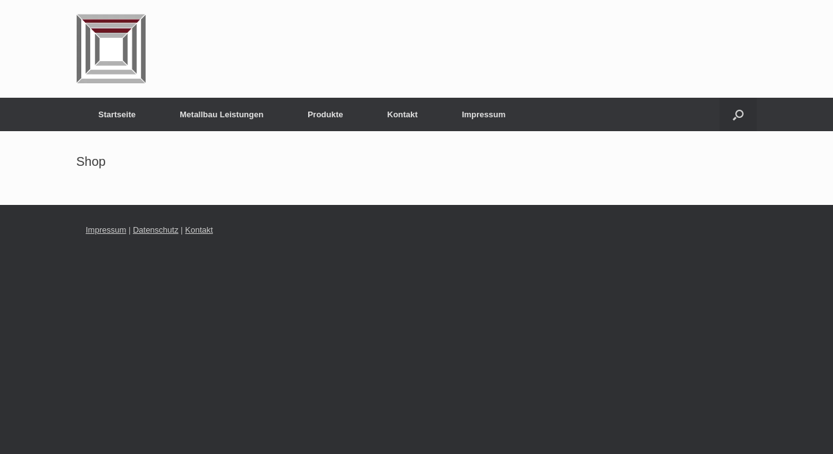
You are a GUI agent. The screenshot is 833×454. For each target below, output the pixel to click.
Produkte (325, 114)
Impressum (483, 114)
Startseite (116, 114)
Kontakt (403, 114)
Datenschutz (155, 230)
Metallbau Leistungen (221, 114)
